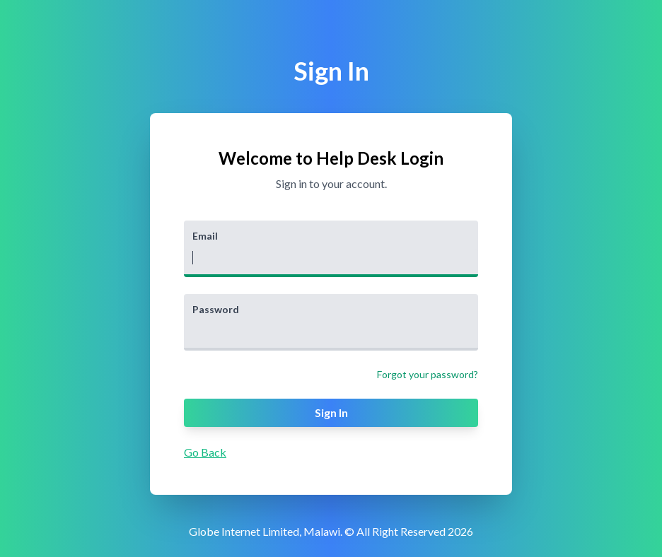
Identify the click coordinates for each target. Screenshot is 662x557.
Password (215, 309)
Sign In (331, 412)
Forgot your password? (427, 374)
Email (205, 236)
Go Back (205, 452)
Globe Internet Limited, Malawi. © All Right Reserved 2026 (331, 531)
